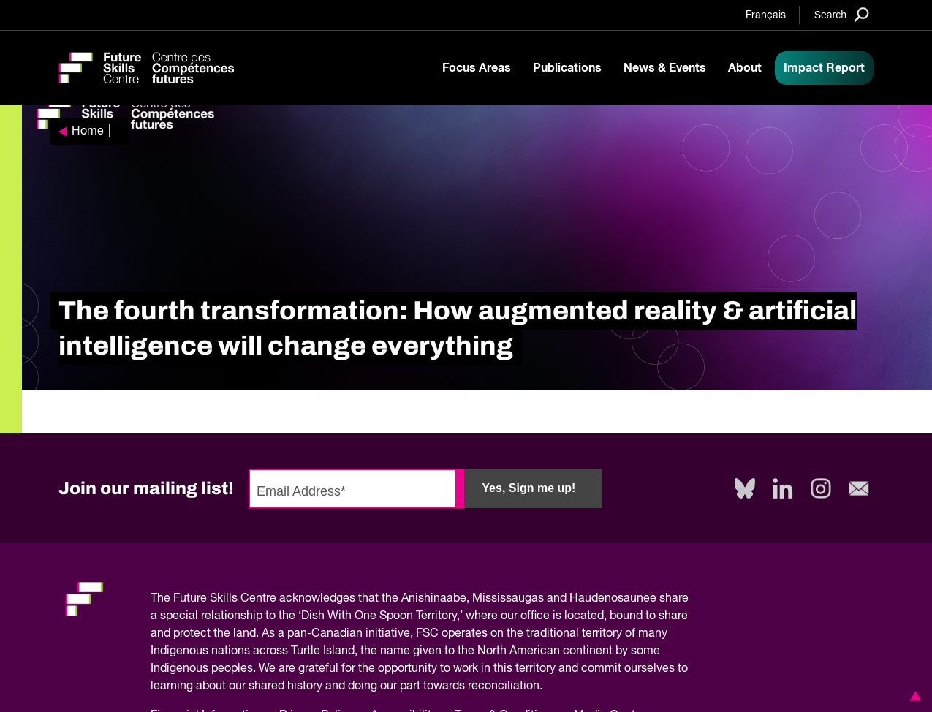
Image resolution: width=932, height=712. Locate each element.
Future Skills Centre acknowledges (264, 599)
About (745, 68)
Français (766, 15)
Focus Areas (476, 68)
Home (88, 131)
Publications (567, 68)
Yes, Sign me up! (528, 488)
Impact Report (824, 68)
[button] (913, 696)
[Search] (842, 14)
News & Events (665, 68)
